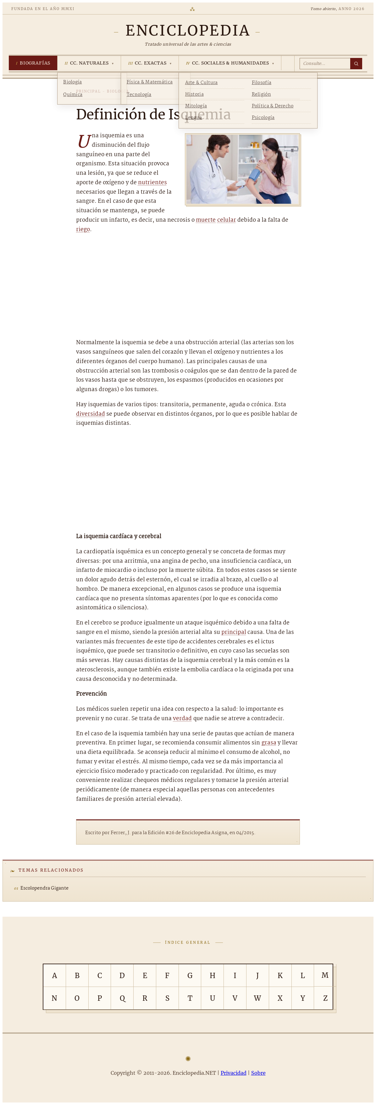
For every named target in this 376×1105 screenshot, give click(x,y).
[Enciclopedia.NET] (188, 30)
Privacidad (233, 1073)
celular (226, 220)
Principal (88, 91)
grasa (269, 743)
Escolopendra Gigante (44, 888)
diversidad (90, 414)
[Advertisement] (188, 286)
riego (83, 229)
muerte (206, 220)
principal (233, 632)
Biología (118, 91)
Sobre (258, 1073)
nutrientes (152, 182)
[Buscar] (356, 63)
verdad (182, 718)
